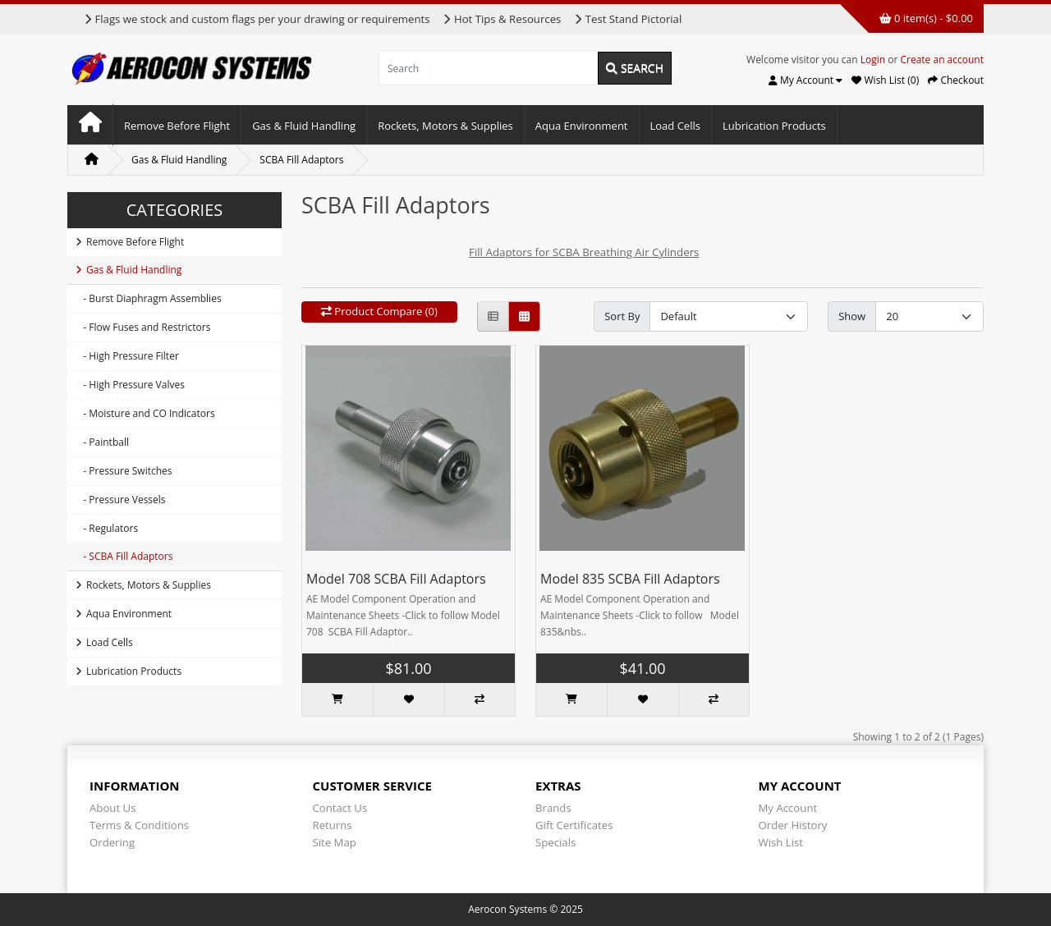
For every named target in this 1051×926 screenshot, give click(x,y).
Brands (553, 807)
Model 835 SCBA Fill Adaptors (630, 579)
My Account (788, 807)
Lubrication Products (774, 125)
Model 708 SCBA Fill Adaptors (396, 579)
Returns (332, 825)
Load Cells (675, 125)
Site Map (334, 842)
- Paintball (102, 442)
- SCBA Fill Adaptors (124, 556)
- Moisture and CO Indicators (145, 413)
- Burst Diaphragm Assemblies (149, 298)
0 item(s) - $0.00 (926, 18)
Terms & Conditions (139, 825)
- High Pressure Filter (127, 356)
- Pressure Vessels (121, 500)
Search (634, 68)
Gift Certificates (574, 825)
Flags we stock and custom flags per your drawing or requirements (256, 18)
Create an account (942, 59)
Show (851, 316)
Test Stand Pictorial (628, 18)
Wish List (781, 842)
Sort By (622, 316)
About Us (112, 807)
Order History (793, 825)
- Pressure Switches (124, 471)
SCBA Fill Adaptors (301, 160)
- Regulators (107, 528)
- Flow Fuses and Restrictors (143, 327)
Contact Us (340, 807)
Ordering (112, 842)
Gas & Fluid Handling (304, 125)
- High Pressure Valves (130, 385)
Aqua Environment (581, 125)
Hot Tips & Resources (502, 18)
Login (873, 59)
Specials (555, 842)
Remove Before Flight (177, 125)
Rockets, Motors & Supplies (445, 125)
